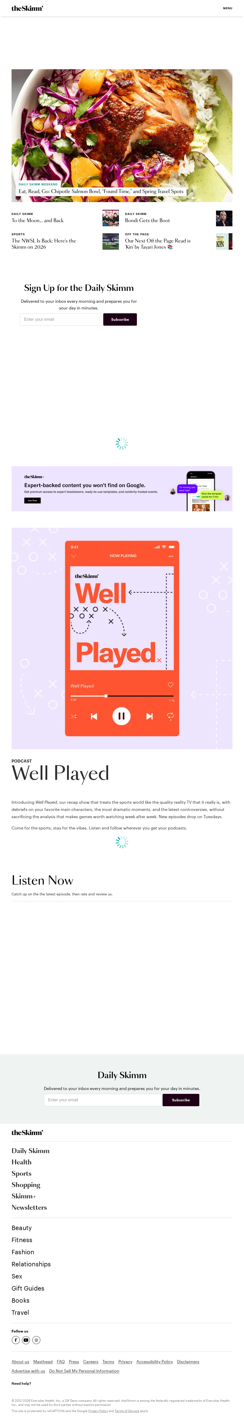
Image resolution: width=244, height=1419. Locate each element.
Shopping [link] (26, 1185)
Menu (227, 8)
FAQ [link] (61, 1361)
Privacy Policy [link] (98, 1411)
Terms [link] (108, 1361)
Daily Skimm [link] (31, 1151)
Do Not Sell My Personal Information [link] (84, 1370)
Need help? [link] (21, 1383)
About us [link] (20, 1361)
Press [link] (74, 1361)
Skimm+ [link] (24, 1196)
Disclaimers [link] (188, 1361)
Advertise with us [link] (28, 1370)
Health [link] (22, 1163)
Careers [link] (90, 1361)
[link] (27, 8)
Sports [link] (22, 1174)
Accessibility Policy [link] (154, 1361)
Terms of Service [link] (127, 1411)
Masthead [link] (43, 1361)
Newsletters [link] (29, 1208)
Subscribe (120, 319)
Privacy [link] (125, 1361)
